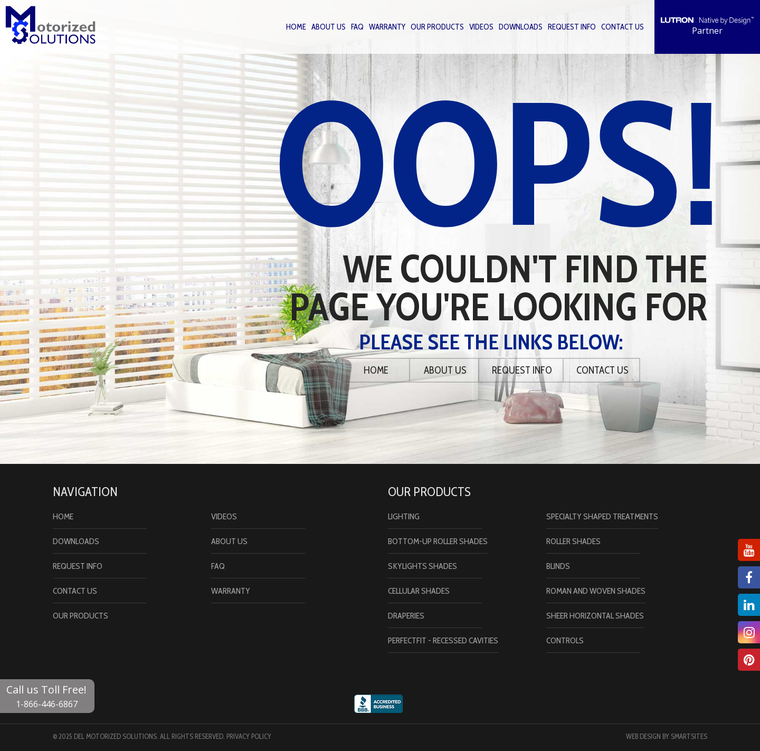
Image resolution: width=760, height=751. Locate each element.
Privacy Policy (248, 736)
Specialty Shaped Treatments (602, 516)
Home (296, 27)
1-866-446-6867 (47, 704)
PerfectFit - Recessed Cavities (443, 640)
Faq (357, 27)
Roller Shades (573, 541)
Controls (565, 640)
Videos (481, 27)
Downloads (521, 27)
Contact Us (622, 27)
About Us (328, 27)
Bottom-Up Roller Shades (438, 541)
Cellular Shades (419, 591)
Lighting (404, 516)
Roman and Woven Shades (595, 591)
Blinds (558, 566)
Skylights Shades (422, 566)
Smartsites (689, 736)
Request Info (572, 27)
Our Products (437, 27)
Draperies (406, 616)
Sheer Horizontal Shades (595, 616)
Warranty (387, 27)
